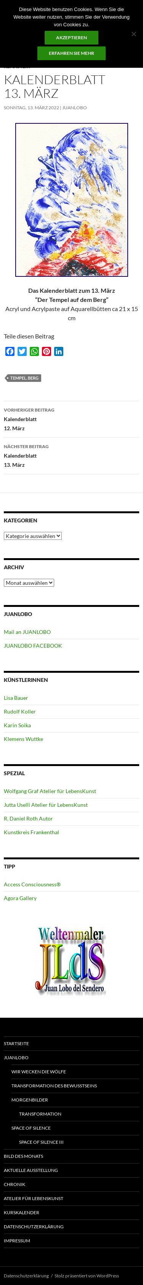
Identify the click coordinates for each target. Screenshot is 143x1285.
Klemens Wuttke (23, 739)
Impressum (17, 1240)
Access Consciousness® (32, 884)
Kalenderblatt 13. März (71, 455)
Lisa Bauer (16, 697)
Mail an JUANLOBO (27, 632)
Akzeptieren (71, 37)
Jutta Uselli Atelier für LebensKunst (46, 804)
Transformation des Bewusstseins (54, 1086)
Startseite (16, 1043)
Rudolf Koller (20, 711)
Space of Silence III (41, 1142)
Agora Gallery (20, 898)
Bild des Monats (23, 1156)
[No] (133, 34)
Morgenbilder (29, 1100)
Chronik (14, 1184)
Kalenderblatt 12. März (71, 418)
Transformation (40, 1114)
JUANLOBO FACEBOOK (33, 645)
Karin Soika (17, 725)
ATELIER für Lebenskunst (33, 1198)
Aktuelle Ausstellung (31, 1170)
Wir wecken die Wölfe (38, 1071)
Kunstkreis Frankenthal (31, 832)
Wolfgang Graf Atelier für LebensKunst (50, 791)
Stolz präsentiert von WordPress (87, 1276)
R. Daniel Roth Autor (28, 818)
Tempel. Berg (24, 377)
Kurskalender (21, 1212)
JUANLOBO (74, 107)
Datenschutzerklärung (34, 1226)
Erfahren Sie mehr (71, 53)
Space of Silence (31, 1128)
